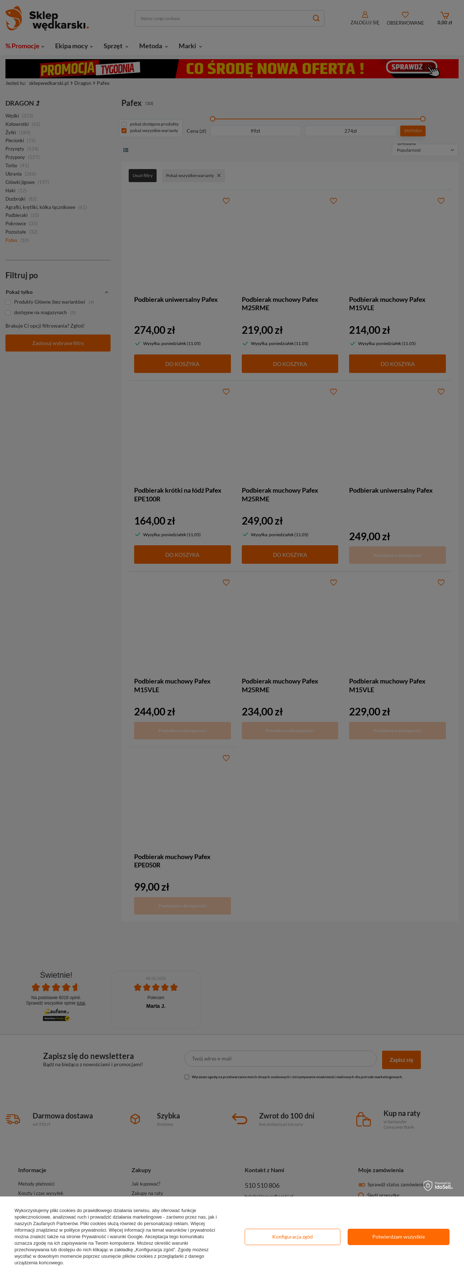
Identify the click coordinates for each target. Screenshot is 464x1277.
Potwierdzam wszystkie (398, 1236)
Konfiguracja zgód (292, 1236)
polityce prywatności (85, 1230)
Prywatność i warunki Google (112, 1236)
